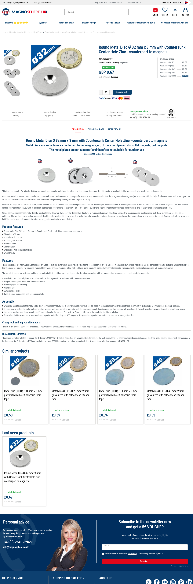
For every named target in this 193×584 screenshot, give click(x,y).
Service (176, 3)
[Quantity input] (106, 92)
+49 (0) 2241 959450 (42, 2)
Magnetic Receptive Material (19, 32)
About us (165, 3)
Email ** (106, 546)
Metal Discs (37, 32)
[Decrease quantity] (100, 92)
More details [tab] (114, 129)
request (185, 76)
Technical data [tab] (96, 129)
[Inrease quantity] (111, 92)
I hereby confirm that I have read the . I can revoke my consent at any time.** (134, 554)
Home (4, 32)
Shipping (114, 77)
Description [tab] (78, 129)
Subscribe (163, 561)
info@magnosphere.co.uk (17, 2)
